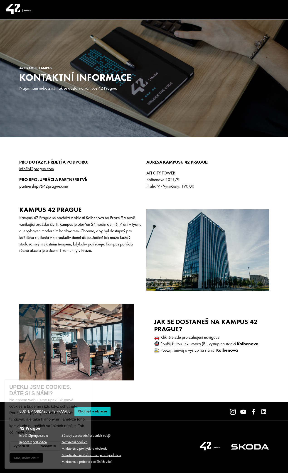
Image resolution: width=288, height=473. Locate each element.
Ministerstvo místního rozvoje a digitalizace (91, 455)
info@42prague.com (36, 169)
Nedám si (48, 446)
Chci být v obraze (92, 411)
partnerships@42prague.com (43, 186)
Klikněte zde (170, 337)
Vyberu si (21, 446)
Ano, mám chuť (26, 458)
